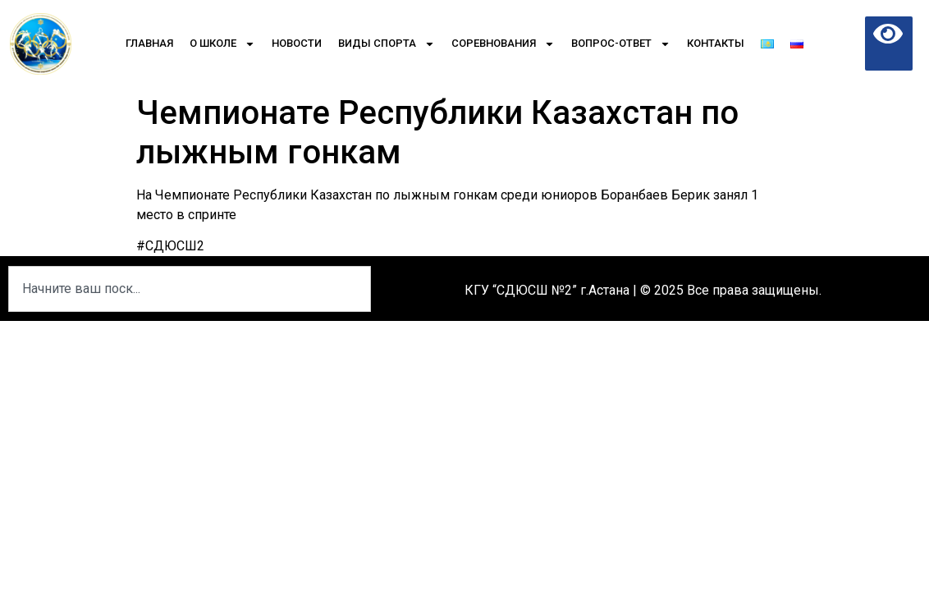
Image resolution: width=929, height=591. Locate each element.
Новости (297, 43)
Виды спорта (386, 43)
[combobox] (189, 289)
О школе (222, 43)
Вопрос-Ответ (620, 43)
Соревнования (503, 43)
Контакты (715, 43)
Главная (149, 43)
